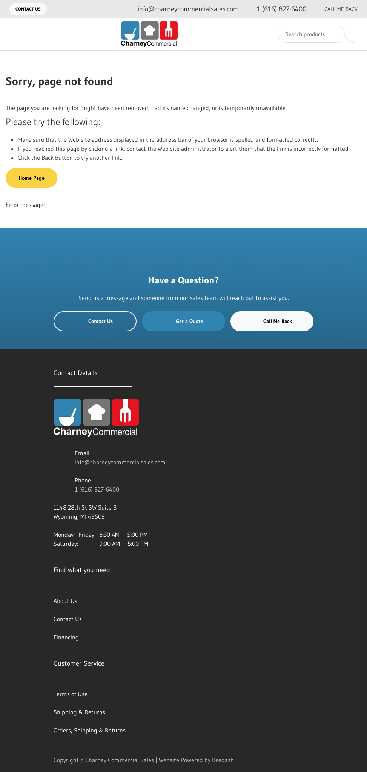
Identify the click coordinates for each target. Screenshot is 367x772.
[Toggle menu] (13, 34)
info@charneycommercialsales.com (120, 462)
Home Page (31, 178)
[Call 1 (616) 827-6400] (275, 9)
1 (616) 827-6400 (97, 489)
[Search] (311, 34)
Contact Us (28, 9)
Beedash (223, 760)
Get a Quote (183, 321)
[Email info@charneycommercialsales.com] (182, 9)
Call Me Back (335, 9)
